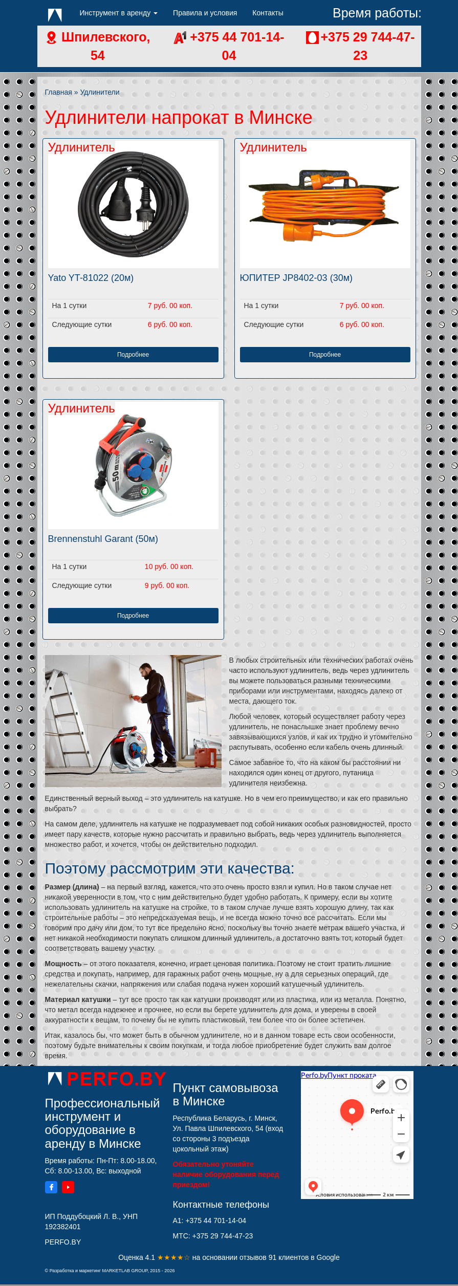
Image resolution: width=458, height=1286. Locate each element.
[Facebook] (51, 1188)
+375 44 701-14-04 (215, 1220)
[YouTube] (68, 1188)
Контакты (267, 13)
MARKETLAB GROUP (124, 1270)
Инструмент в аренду (119, 13)
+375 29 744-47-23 (222, 1236)
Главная (58, 92)
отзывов (254, 1257)
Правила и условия (205, 13)
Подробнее (133, 354)
